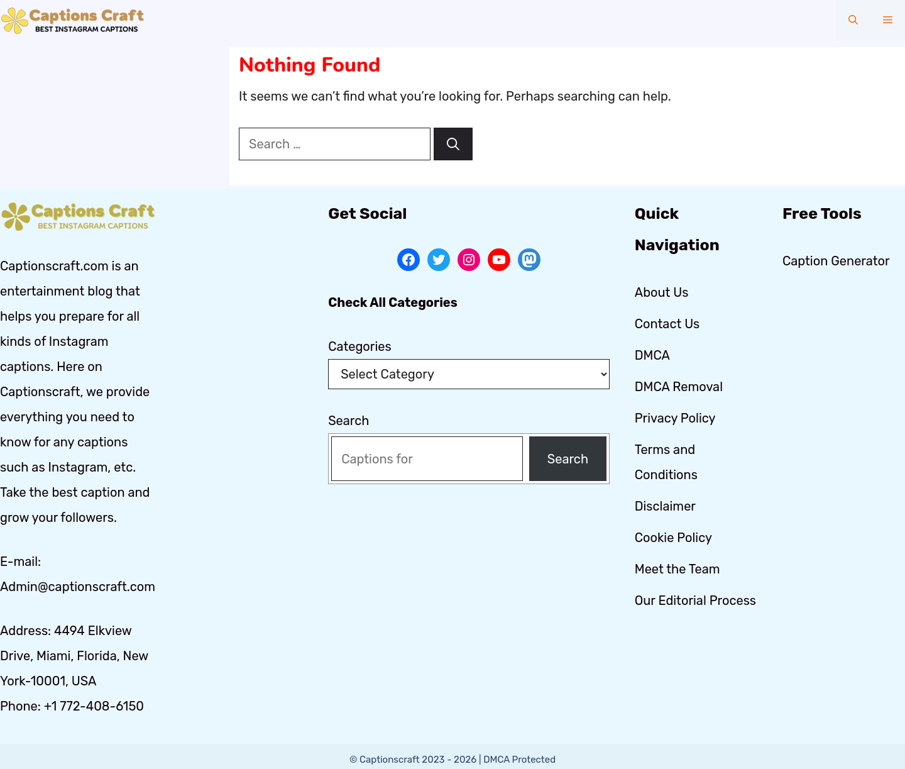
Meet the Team (677, 569)
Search (348, 420)
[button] (853, 20)
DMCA (652, 355)
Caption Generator (836, 260)
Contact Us (667, 323)
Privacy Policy (675, 418)
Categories (360, 346)
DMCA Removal (679, 386)
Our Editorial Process (695, 600)
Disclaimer (665, 506)
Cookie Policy (673, 537)
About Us (662, 292)
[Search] (453, 144)
